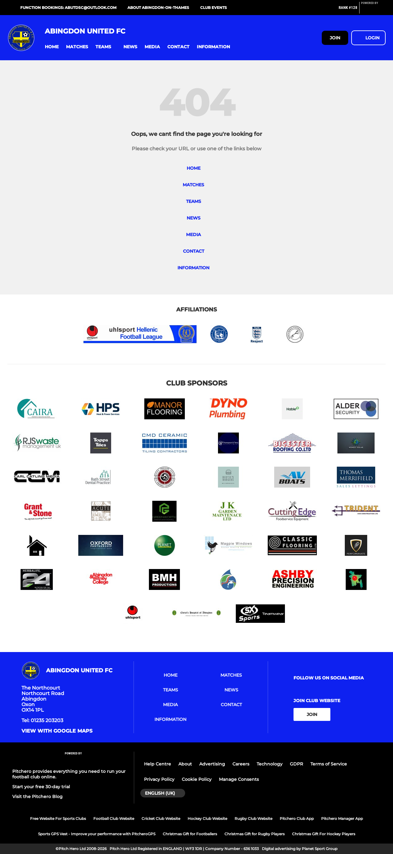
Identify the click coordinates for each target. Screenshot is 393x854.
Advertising (212, 764)
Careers (240, 764)
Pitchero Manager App (342, 818)
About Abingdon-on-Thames (158, 7)
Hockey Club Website (207, 818)
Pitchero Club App (297, 818)
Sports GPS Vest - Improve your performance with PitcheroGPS (96, 834)
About (185, 764)
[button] (51, 47)
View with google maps (56, 731)
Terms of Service (328, 764)
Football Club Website (113, 818)
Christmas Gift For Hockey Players (323, 834)
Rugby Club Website (253, 818)
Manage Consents (239, 779)
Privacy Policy (159, 779)
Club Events (213, 7)
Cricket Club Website (161, 818)
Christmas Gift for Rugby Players (254, 834)
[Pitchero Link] (373, 10)
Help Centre (157, 764)
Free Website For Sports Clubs (58, 818)
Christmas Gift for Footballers (190, 834)
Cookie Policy (197, 779)
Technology (269, 764)
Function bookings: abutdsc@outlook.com (68, 7)
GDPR (296, 764)
